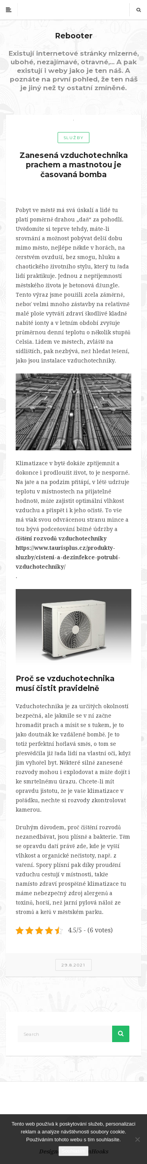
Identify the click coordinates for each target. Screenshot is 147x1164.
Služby (74, 137)
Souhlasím (73, 1151)
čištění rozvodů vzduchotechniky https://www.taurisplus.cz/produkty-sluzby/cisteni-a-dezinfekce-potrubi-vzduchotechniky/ (68, 552)
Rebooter (74, 35)
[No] (137, 1139)
